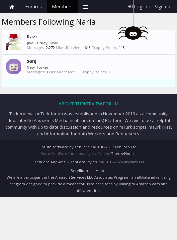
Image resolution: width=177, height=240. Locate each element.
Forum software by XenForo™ (88, 146)
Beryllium (79, 170)
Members (62, 6)
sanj (31, 61)
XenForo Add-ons (49, 161)
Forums (33, 6)
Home (11, 6)
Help (100, 170)
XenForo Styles (83, 161)
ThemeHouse (123, 153)
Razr (32, 36)
